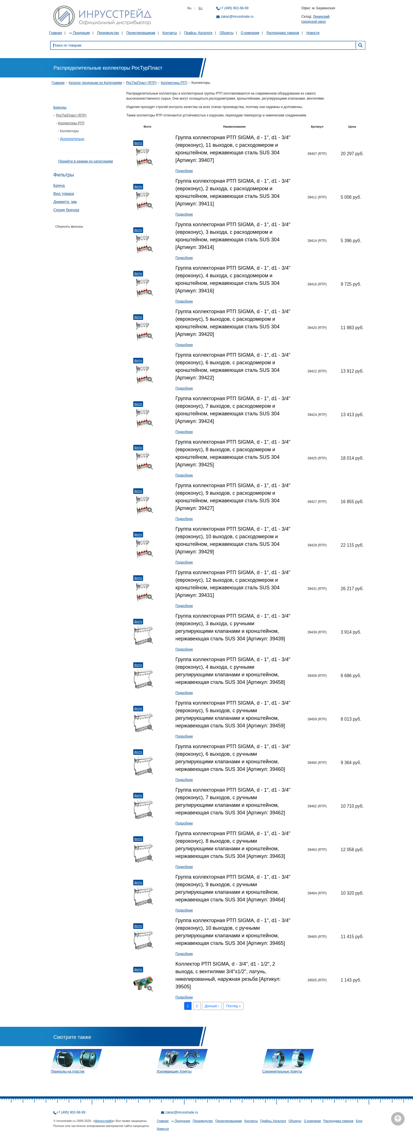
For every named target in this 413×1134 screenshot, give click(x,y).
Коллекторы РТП (174, 83)
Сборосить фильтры (69, 226)
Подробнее (184, 171)
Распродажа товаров (283, 33)
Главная (55, 33)
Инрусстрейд (104, 1120)
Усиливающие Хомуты (174, 1071)
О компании (250, 33)
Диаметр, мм (65, 202)
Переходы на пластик (67, 1071)
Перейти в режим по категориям (85, 161)
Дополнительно (72, 139)
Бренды (59, 107)
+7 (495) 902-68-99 (234, 8)
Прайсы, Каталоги (198, 33)
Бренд (59, 185)
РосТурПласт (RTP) (141, 83)
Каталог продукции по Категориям (95, 83)
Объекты (227, 33)
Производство (108, 33)
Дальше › (212, 1006)
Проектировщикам (140, 33)
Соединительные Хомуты (282, 1071)
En (200, 8)
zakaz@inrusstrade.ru (237, 17)
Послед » (233, 1006)
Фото (138, 143)
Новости (312, 33)
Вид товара (63, 193)
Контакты (169, 33)
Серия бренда (66, 210)
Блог (359, 1120)
